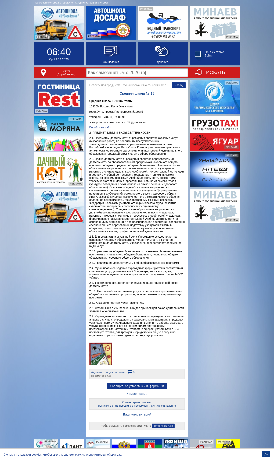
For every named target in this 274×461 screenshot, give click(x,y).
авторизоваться (163, 425)
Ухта (66, 71)
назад (179, 85)
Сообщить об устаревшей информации (137, 386)
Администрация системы (93, 2)
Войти (209, 55)
